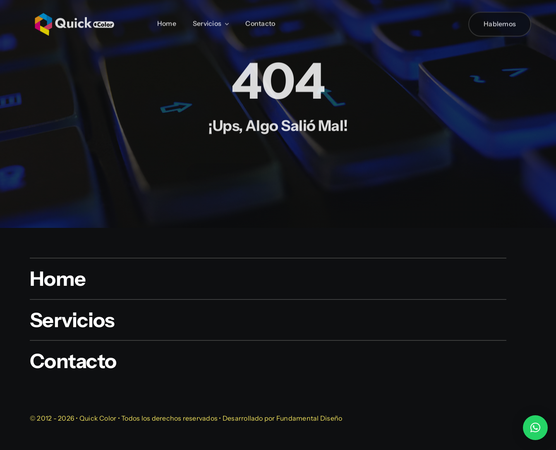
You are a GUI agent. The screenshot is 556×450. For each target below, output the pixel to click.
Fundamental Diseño (309, 418)
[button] (535, 427)
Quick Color (98, 418)
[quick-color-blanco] (74, 10)
